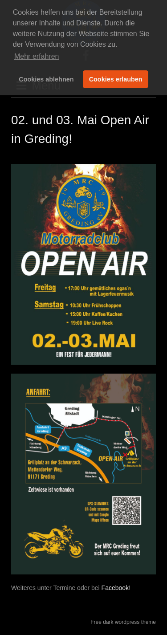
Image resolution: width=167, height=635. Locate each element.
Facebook (115, 587)
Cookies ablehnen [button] (46, 79)
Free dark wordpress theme (123, 622)
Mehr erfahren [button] (36, 56)
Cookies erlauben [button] (116, 79)
